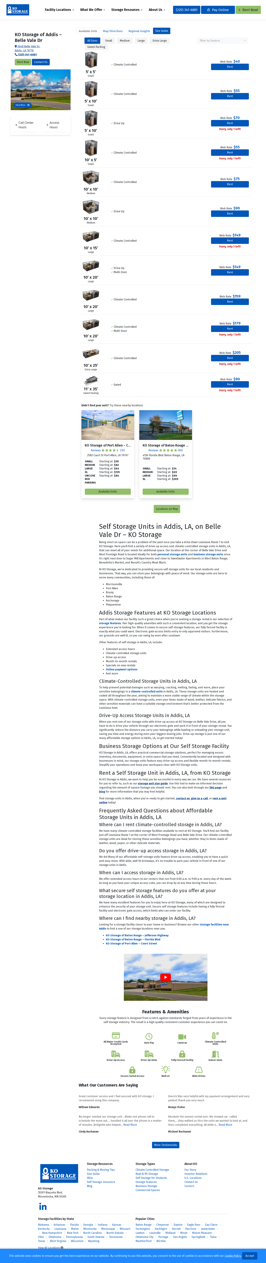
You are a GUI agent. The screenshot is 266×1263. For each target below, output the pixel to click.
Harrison (190, 1228)
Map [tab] (113, 31)
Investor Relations (195, 1173)
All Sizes (92, 40)
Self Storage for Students (151, 1178)
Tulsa (213, 1237)
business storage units (208, 554)
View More (23, 105)
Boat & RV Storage (147, 1173)
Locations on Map (167, 508)
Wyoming (93, 1241)
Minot (183, 1232)
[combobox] (222, 41)
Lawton (140, 1232)
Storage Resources (129, 10)
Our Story (190, 1169)
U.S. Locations (193, 1178)
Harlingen (161, 1228)
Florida (74, 1224)
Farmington (143, 1228)
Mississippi (108, 1228)
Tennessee (116, 1237)
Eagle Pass (193, 1224)
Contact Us (41, 62)
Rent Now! (243, 9)
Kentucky (44, 1228)
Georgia (88, 1224)
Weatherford (144, 1241)
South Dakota (95, 1237)
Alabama (43, 1224)
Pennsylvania (74, 1237)
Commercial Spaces (148, 1190)
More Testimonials (165, 1145)
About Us (159, 10)
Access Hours (52, 125)
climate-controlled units (147, 691)
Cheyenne (162, 1224)
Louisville (155, 1232)
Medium (125, 40)
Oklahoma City (145, 1237)
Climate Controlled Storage (152, 1169)
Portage (163, 1237)
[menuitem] (63, 10)
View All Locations (50, 1247)
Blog (89, 1186)
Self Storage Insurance (101, 1182)
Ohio (41, 1237)
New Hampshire (52, 1232)
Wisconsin (77, 1241)
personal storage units (172, 554)
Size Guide (161, 30)
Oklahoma (55, 1237)
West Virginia (58, 1241)
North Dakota (115, 1232)
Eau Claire (211, 1224)
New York (73, 1232)
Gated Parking (96, 47)
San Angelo (180, 1237)
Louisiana (60, 1228)
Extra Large (160, 40)
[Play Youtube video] (165, 977)
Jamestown (208, 1228)
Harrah (176, 1228)
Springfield (198, 1237)
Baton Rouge (143, 1224)
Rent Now (23, 62)
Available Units (108, 491)
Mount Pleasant (202, 1232)
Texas (41, 1241)
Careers (189, 1186)
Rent (230, 66)
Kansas (116, 1224)
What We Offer (95, 10)
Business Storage (146, 1186)
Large (141, 40)
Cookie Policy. (233, 1255)
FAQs (90, 1178)
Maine (75, 1228)
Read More (130, 1124)
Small (108, 40)
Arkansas (59, 1224)
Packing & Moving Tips (101, 1169)
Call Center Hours (24, 125)
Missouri (125, 1228)
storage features (110, 623)
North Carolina (92, 1232)
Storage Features (146, 1182)
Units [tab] (88, 31)
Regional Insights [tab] (139, 31)
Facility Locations (62, 10)
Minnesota (90, 1228)
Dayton (178, 1224)
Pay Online (214, 10)
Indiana (102, 1224)
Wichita (161, 1241)
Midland (170, 1232)
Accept (249, 1255)
